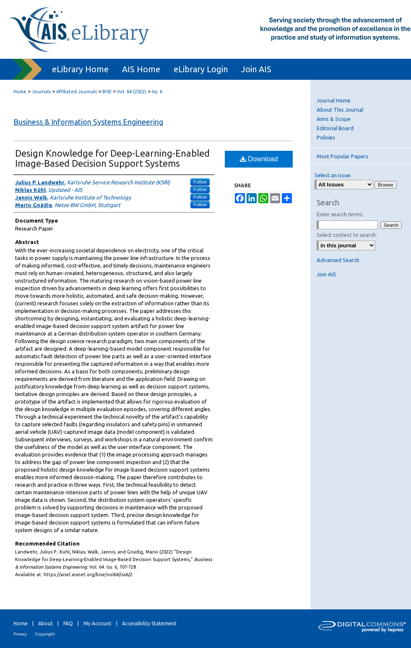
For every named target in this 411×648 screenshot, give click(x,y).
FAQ (68, 623)
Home (19, 91)
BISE (107, 91)
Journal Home (334, 100)
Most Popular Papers (342, 156)
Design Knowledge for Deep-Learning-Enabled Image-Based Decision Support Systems (112, 158)
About (45, 623)
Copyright (45, 634)
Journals (41, 91)
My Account (97, 623)
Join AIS (326, 274)
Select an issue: (333, 175)
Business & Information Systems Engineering (88, 122)
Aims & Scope (334, 119)
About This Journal (340, 110)
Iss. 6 (157, 91)
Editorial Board (335, 128)
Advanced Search (338, 260)
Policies (326, 137)
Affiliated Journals (76, 91)
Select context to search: (347, 235)
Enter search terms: (340, 214)
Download (259, 159)
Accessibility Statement (149, 623)
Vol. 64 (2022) (131, 91)
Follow (200, 181)
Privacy (20, 634)
